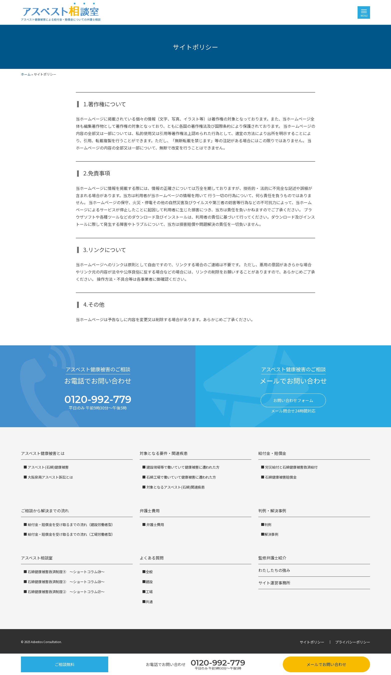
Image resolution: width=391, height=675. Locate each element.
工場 (149, 591)
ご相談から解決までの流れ (45, 511)
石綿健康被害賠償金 (280, 477)
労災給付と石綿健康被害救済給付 (290, 467)
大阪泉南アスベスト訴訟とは (50, 477)
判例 (267, 524)
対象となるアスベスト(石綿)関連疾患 (175, 487)
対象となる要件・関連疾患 (164, 453)
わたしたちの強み (274, 570)
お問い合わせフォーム (293, 400)
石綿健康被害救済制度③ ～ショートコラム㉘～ (65, 581)
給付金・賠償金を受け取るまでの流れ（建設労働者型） (71, 524)
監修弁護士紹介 (272, 558)
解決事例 (271, 534)
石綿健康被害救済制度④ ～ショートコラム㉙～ (65, 571)
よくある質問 (152, 558)
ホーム (26, 74)
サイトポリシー (312, 642)
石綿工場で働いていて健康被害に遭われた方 (181, 477)
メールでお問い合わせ (326, 664)
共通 (149, 601)
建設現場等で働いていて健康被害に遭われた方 (182, 467)
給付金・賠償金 (272, 453)
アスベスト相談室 (37, 558)
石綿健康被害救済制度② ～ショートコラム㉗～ (65, 591)
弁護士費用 (150, 511)
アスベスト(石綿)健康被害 (48, 467)
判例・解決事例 (272, 511)
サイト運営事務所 (274, 583)
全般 (149, 571)
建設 (149, 581)
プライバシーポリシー (352, 642)
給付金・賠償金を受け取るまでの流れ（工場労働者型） (71, 534)
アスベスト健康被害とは (43, 453)
